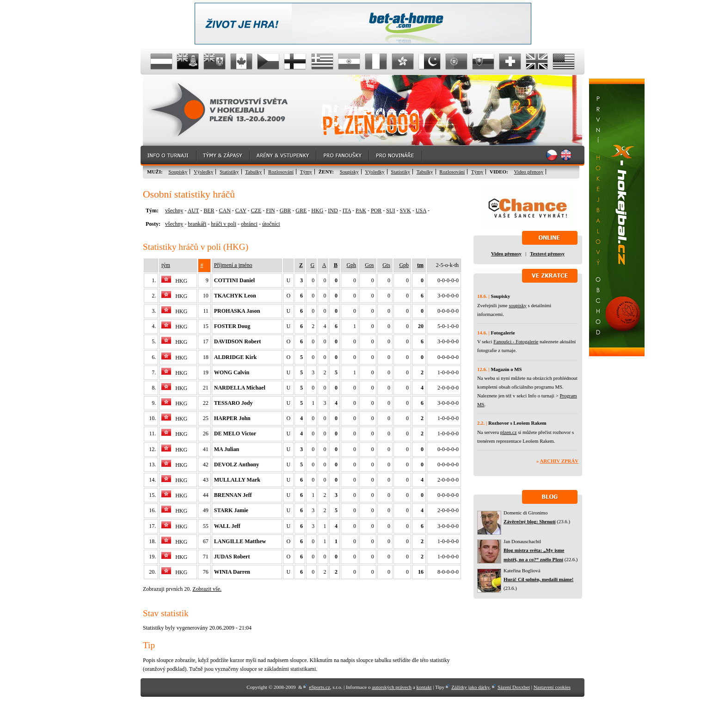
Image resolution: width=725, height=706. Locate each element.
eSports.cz (319, 687)
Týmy (306, 171)
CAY (240, 210)
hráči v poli (223, 224)
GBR (285, 210)
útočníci (271, 224)
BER (208, 210)
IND (333, 210)
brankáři (197, 224)
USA (421, 210)
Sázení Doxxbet (514, 687)
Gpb (404, 265)
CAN (224, 210)
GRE (301, 210)
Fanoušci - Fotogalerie (515, 341)
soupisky (517, 305)
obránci (249, 224)
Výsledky (203, 171)
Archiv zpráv (559, 461)
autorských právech (392, 687)
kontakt (423, 687)
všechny (174, 210)
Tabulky (253, 171)
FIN (270, 210)
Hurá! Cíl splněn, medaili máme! (538, 579)
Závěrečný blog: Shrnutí (530, 521)
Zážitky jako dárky (470, 687)
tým (165, 265)
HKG (317, 210)
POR (376, 210)
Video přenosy (529, 171)
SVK (405, 210)
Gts (386, 265)
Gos (369, 265)
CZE (256, 210)
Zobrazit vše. (206, 589)
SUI (390, 210)
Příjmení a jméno (233, 265)
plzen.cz (508, 432)
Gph (351, 265)
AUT (193, 210)
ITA (347, 210)
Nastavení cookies (552, 687)
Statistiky (229, 171)
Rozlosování (281, 171)
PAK (361, 210)
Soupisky (177, 171)
